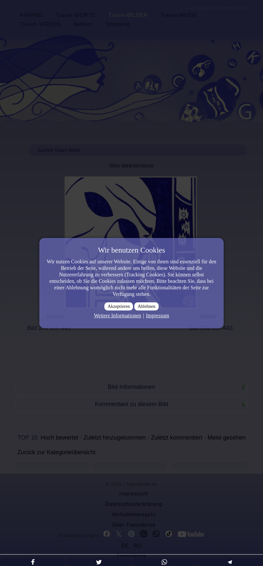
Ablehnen (146, 306)
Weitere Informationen (117, 315)
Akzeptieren (119, 306)
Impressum (157, 315)
